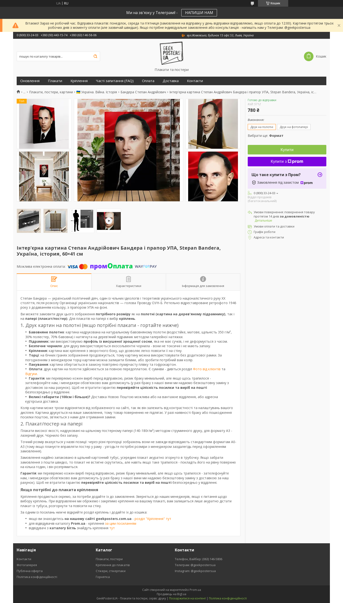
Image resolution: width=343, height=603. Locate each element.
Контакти (195, 81)
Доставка (171, 81)
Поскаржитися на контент (187, 598)
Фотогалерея (27, 565)
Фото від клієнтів (207, 369)
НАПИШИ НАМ (199, 12)
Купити (287, 150)
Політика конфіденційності (37, 577)
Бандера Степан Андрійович (143, 92)
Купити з (287, 161)
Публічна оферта (30, 571)
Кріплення (79, 81)
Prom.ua (195, 590)
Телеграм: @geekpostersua (195, 565)
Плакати (55, 81)
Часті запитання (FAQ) (115, 81)
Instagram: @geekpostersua (195, 571)
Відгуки (31, 373)
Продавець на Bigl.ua (171, 594)
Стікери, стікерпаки (111, 571)
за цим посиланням (120, 523)
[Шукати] (95, 56)
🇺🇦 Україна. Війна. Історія (96, 92)
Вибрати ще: (265, 135)
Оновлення (30, 81)
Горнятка (103, 577)
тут (112, 528)
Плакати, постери (109, 559)
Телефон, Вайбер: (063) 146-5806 (198, 559)
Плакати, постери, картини (51, 92)
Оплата (148, 81)
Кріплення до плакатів (113, 565)
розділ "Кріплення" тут (153, 518)
